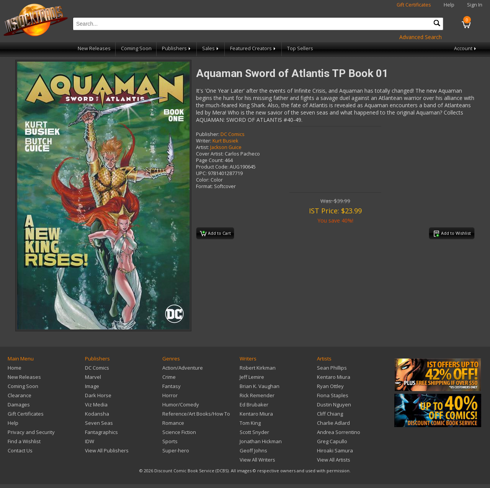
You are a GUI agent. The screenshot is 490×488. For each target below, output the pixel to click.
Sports (170, 441)
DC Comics (232, 134)
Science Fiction (179, 432)
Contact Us (20, 450)
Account (465, 48)
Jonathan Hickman (261, 441)
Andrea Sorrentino (338, 432)
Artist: (202, 147)
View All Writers (257, 459)
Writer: (203, 141)
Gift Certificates (414, 5)
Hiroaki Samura (335, 450)
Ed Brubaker (254, 404)
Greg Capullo (332, 441)
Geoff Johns (253, 450)
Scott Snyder (254, 432)
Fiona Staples (332, 395)
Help (449, 5)
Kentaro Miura (256, 413)
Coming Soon (136, 48)
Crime (169, 376)
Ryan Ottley (330, 386)
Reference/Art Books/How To (196, 413)
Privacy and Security (31, 432)
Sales (211, 48)
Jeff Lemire (252, 376)
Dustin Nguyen (334, 404)
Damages (19, 404)
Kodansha (97, 413)
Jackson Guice (226, 147)
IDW (89, 441)
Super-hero (175, 450)
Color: (202, 180)
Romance (173, 422)
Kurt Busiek (225, 141)
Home (14, 367)
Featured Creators (253, 48)
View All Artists (333, 459)
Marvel (93, 376)
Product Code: (212, 167)
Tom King (250, 422)
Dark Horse (98, 395)
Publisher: (207, 134)
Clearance (19, 395)
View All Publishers (107, 450)
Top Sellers (300, 48)
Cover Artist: (210, 154)
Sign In (474, 5)
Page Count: (210, 160)
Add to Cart (215, 233)
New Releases (94, 48)
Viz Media (96, 404)
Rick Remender (257, 395)
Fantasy (171, 386)
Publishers (177, 48)
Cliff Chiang (330, 413)
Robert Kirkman (258, 367)
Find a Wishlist (24, 441)
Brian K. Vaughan (259, 386)
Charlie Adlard (333, 422)
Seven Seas (99, 422)
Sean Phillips (332, 367)
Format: (204, 186)
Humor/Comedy (180, 404)
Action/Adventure (182, 367)
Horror (170, 395)
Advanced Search (420, 37)
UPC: (201, 173)
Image (92, 386)
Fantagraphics (101, 432)
